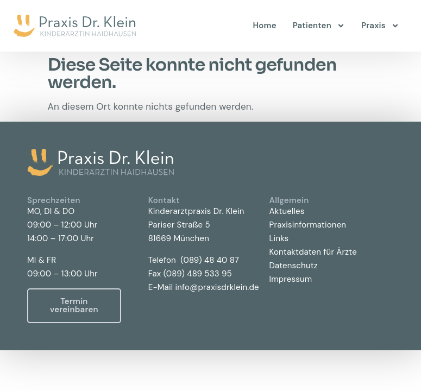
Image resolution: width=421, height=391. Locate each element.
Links (279, 238)
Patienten (319, 25)
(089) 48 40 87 (209, 260)
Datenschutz (293, 265)
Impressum (290, 279)
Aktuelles (287, 211)
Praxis (380, 25)
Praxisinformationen (308, 224)
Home (265, 25)
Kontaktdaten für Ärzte (313, 252)
